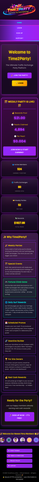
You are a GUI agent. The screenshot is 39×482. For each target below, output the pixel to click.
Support (19, 38)
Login (19, 28)
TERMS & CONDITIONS (16, 456)
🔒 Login (19, 83)
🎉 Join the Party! (19, 75)
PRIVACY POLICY (14, 461)
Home (19, 23)
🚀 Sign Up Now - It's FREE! (19, 416)
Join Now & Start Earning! (19, 151)
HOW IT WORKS (14, 451)
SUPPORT (12, 466)
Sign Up (19, 33)
